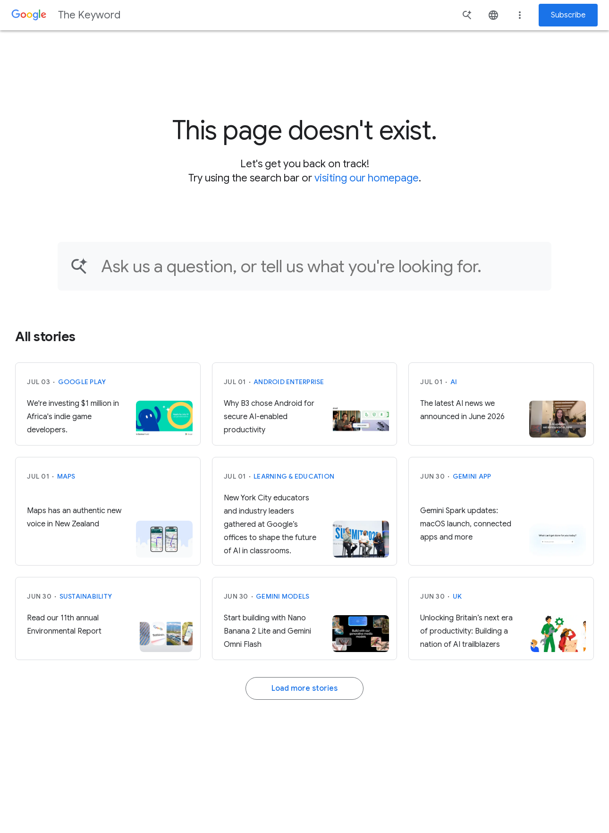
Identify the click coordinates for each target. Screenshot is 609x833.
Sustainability (85, 596)
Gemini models (282, 596)
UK (457, 596)
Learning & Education (294, 476)
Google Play (82, 382)
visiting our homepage (366, 178)
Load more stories (304, 688)
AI (453, 382)
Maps (66, 476)
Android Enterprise (289, 382)
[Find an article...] (320, 266)
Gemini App (472, 476)
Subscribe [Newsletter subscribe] (568, 15)
